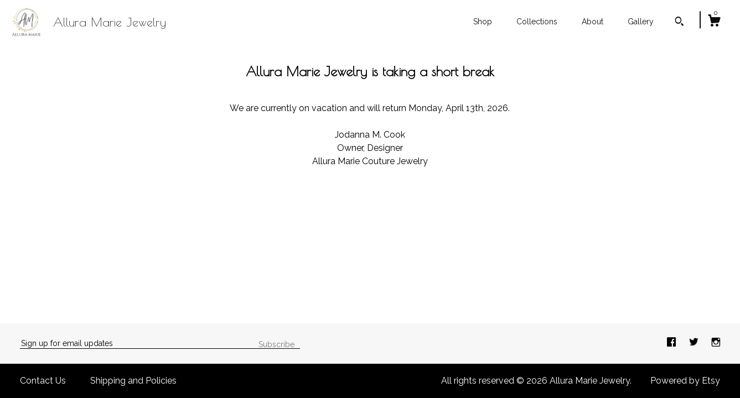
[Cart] (714, 22)
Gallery (641, 21)
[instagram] (716, 343)
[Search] (679, 23)
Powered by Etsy (685, 380)
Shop (482, 21)
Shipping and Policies (133, 380)
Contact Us (43, 380)
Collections (536, 21)
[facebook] (672, 343)
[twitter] (695, 343)
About (592, 21)
